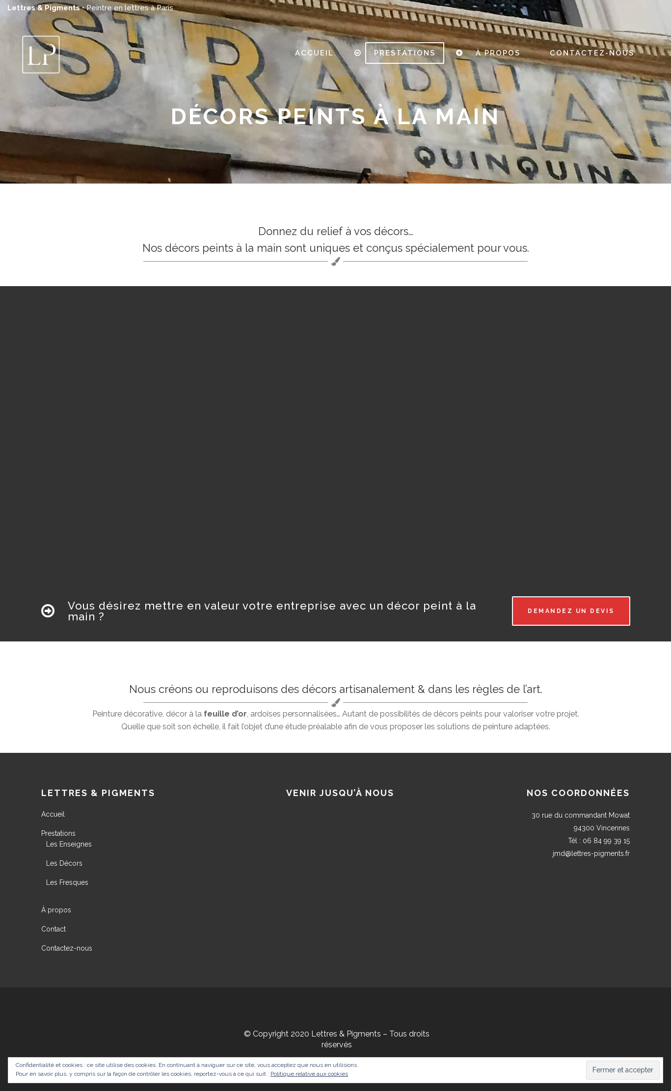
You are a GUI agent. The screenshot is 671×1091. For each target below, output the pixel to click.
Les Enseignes (69, 844)
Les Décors (64, 863)
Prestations (58, 833)
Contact (53, 929)
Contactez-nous (66, 948)
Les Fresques (67, 882)
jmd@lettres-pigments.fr (591, 853)
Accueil (53, 814)
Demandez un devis (571, 611)
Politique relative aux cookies (309, 1073)
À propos (56, 910)
